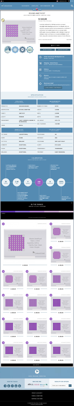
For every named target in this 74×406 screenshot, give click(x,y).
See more (37, 365)
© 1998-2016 (30, 403)
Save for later (63, 49)
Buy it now (55, 45)
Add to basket (47, 49)
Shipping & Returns (37, 398)
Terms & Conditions (37, 395)
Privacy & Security (37, 393)
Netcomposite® (39, 404)
